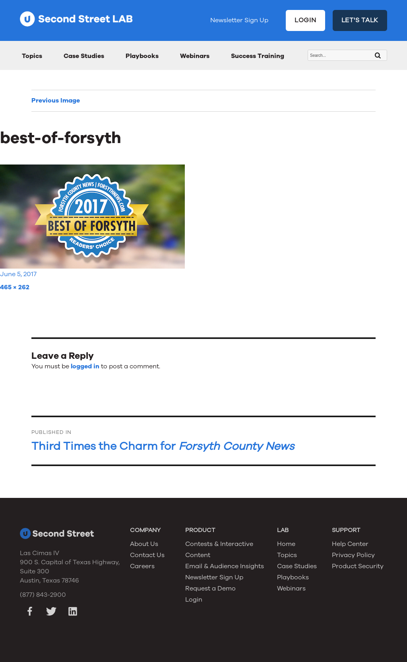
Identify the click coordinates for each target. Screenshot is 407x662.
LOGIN (305, 20)
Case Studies (84, 56)
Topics (32, 56)
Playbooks (142, 56)
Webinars (194, 56)
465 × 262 (14, 287)
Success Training (257, 56)
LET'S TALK (360, 20)
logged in (85, 366)
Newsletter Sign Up (239, 20)
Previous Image (55, 100)
